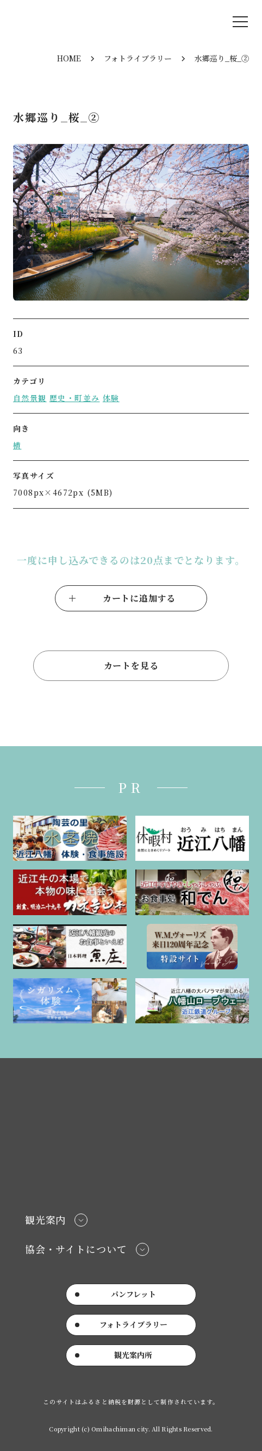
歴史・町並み (74, 397)
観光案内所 (133, 1354)
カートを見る (131, 665)
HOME (69, 58)
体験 (111, 397)
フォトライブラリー (138, 58)
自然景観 (30, 397)
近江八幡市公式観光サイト (78, 22)
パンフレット (133, 1294)
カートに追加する (139, 598)
